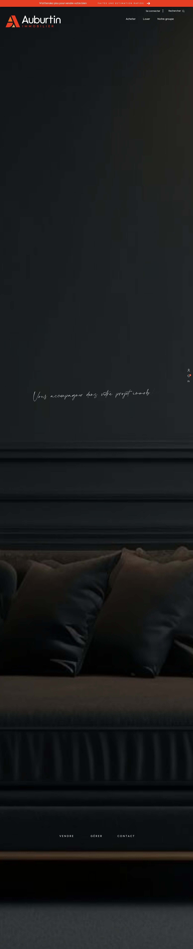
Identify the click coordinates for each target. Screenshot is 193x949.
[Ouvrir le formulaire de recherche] (176, 11)
